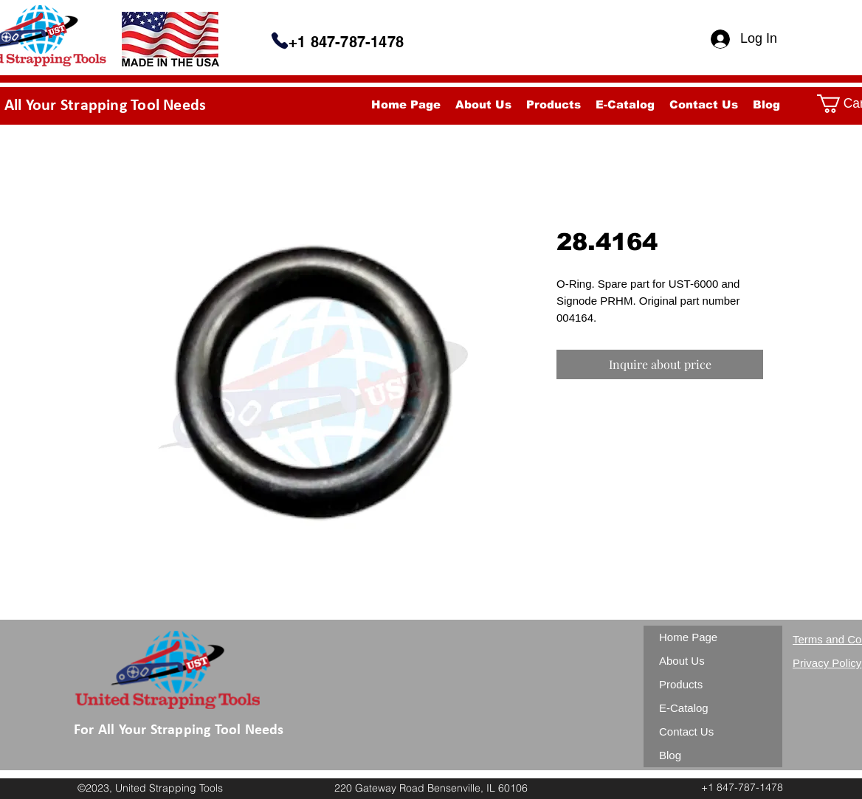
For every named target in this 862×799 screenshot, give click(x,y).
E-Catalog (683, 708)
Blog (670, 755)
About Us (682, 660)
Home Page (688, 637)
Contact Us (686, 731)
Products (681, 684)
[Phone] (279, 40)
